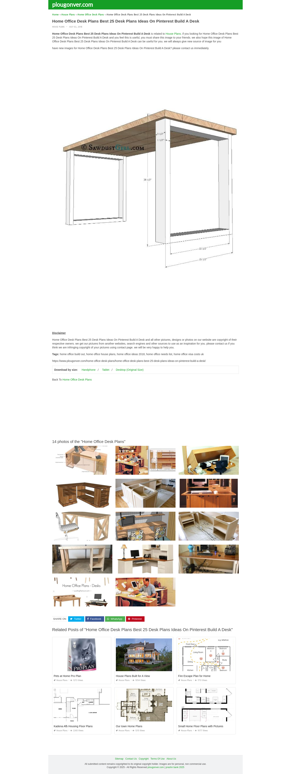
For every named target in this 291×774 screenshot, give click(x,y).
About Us (171, 758)
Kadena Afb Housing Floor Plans (73, 726)
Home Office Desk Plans (77, 379)
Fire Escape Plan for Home (194, 676)
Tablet (105, 369)
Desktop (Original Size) (130, 369)
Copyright (144, 758)
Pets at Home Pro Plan (67, 676)
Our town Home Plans (129, 726)
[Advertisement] (145, 80)
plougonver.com (72, 4)
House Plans (58, 27)
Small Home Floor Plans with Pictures (200, 726)
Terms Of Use (158, 758)
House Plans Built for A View (133, 676)
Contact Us (131, 758)
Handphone (88, 369)
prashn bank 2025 (175, 767)
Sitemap (119, 758)
